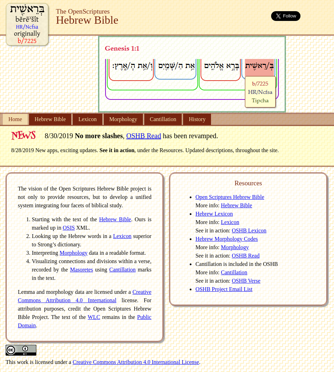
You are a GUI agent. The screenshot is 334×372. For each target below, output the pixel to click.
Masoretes (81, 270)
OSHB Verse (246, 281)
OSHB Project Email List (223, 289)
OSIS (69, 228)
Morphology (123, 119)
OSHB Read (143, 136)
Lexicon (87, 119)
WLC (94, 317)
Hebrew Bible (50, 119)
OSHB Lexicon (249, 230)
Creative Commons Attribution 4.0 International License (136, 362)
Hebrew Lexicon (214, 214)
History (197, 119)
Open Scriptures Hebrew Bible (229, 197)
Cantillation (163, 119)
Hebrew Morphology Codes (226, 239)
